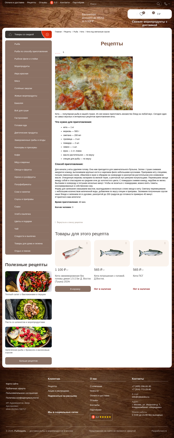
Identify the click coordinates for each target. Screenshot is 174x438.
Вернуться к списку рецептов (70, 222)
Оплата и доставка (99, 395)
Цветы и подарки (23, 221)
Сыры (17, 206)
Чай (16, 228)
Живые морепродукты (25, 95)
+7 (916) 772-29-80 (141, 389)
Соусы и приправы (24, 199)
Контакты (95, 405)
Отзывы (94, 400)
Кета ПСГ (138, 276)
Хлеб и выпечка (22, 214)
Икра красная (21, 73)
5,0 (97, 417)
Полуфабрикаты (22, 184)
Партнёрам (95, 410)
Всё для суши (21, 110)
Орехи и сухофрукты (25, 177)
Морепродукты (22, 66)
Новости (94, 391)
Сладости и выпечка (24, 236)
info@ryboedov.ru (140, 397)
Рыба (17, 44)
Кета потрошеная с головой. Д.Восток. (109, 277)
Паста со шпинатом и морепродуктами (25, 322)
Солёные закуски (23, 88)
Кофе (17, 155)
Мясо (17, 81)
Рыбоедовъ (20, 431)
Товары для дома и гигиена (28, 243)
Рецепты (52, 386)
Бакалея (18, 103)
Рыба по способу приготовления (23, 51)
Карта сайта (12, 384)
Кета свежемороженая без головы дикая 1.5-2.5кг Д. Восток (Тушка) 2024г (73, 279)
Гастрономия (21, 118)
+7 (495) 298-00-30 (141, 386)
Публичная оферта (15, 388)
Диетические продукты (26, 132)
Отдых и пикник (22, 251)
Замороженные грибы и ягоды (26, 140)
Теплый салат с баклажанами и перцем (25, 294)
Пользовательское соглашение (22, 393)
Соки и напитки (22, 191)
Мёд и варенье (22, 162)
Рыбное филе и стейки (26, 58)
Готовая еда (20, 125)
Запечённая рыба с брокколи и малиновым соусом (27, 351)
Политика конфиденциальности (22, 398)
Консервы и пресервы (25, 147)
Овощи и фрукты (23, 169)
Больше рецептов (28, 361)
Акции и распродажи (58, 391)
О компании (96, 386)
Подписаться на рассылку (62, 396)
